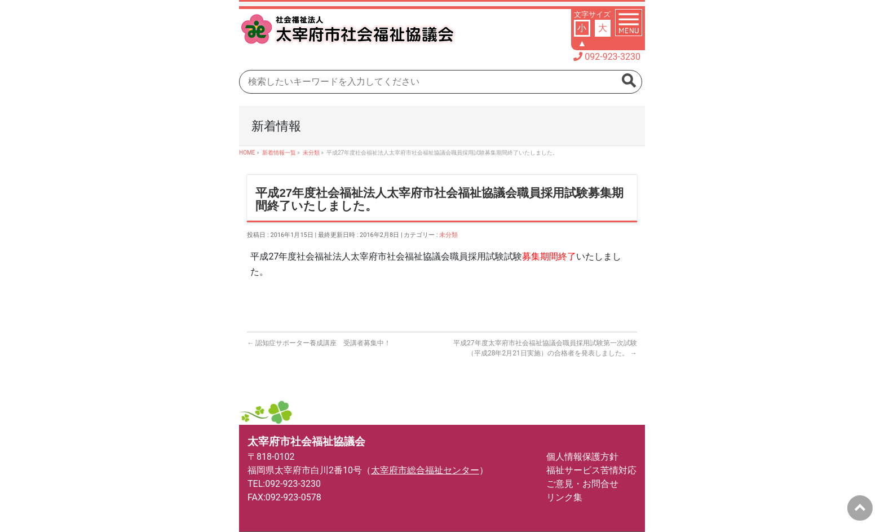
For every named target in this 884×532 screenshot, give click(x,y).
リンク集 (564, 497)
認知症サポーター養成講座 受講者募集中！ (319, 343)
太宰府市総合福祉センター (425, 470)
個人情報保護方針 (582, 456)
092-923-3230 (612, 56)
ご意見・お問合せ (582, 483)
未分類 (448, 235)
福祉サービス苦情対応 (591, 470)
